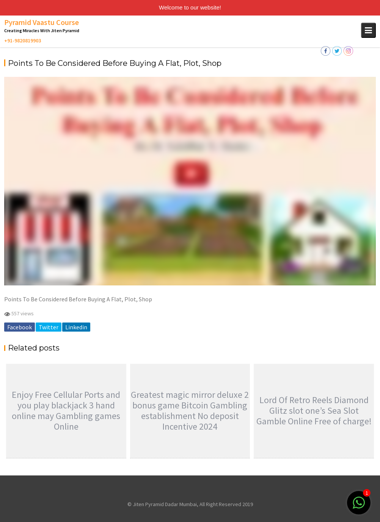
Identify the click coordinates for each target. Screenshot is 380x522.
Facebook (19, 327)
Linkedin (76, 327)
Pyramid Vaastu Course (41, 22)
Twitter (48, 327)
